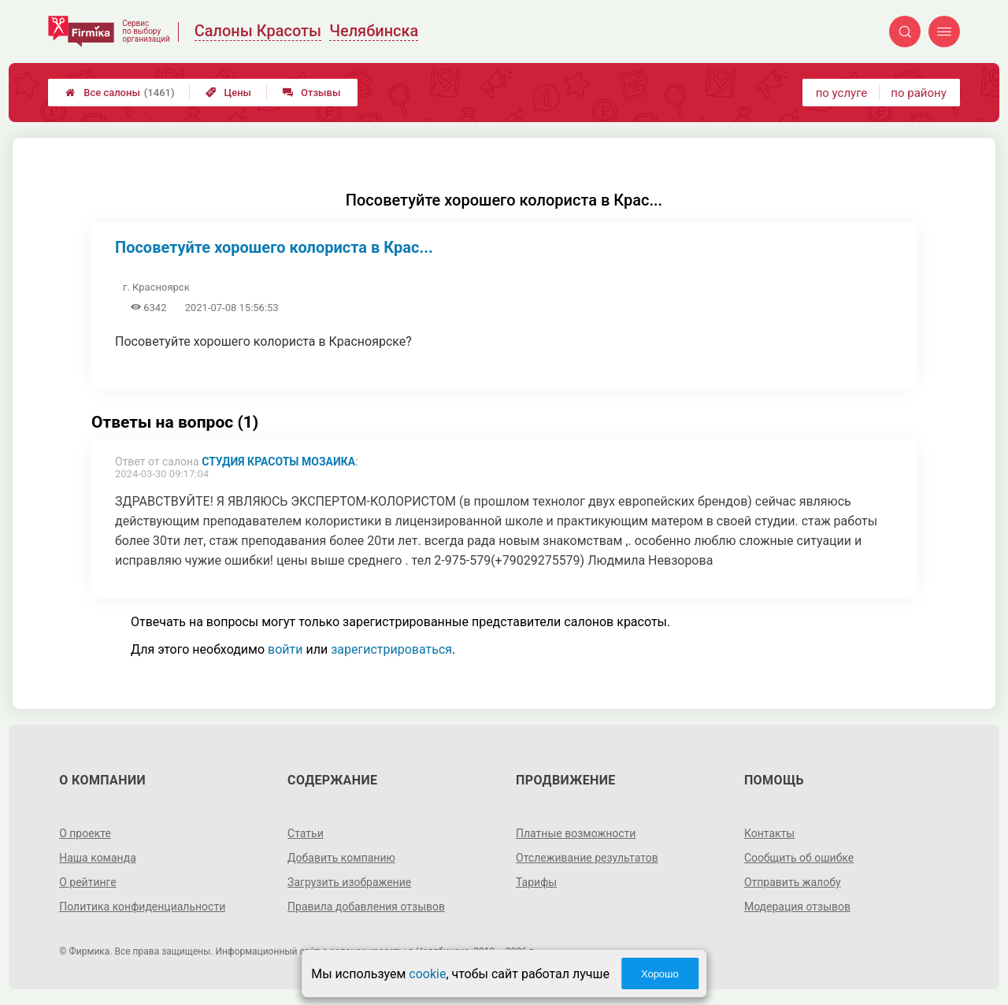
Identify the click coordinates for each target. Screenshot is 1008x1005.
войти (285, 649)
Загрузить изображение (349, 882)
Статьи (305, 833)
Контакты (769, 833)
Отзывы (311, 92)
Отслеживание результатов (587, 857)
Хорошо (660, 974)
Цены (228, 92)
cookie (427, 973)
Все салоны (119, 92)
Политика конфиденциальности (142, 906)
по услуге (842, 93)
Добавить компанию (341, 857)
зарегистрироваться (391, 649)
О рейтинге (88, 882)
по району (918, 93)
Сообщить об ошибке (799, 857)
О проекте (85, 833)
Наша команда (97, 857)
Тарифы (536, 882)
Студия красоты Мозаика (278, 461)
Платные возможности (576, 833)
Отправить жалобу (792, 882)
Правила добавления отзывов (366, 906)
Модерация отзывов (797, 906)
